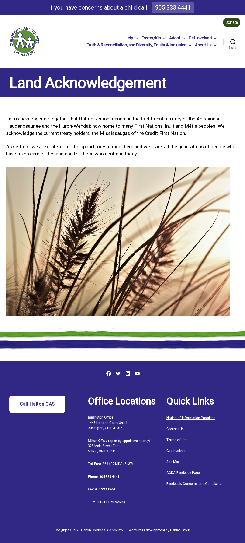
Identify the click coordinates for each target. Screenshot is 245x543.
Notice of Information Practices (190, 418)
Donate (231, 22)
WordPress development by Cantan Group (159, 530)
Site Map (173, 462)
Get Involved (200, 37)
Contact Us (175, 429)
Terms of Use (176, 440)
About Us (203, 44)
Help (128, 37)
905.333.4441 (173, 7)
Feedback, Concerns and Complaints (194, 484)
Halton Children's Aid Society (102, 530)
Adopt (174, 37)
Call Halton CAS (37, 404)
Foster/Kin (151, 37)
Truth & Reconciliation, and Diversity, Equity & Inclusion (136, 44)
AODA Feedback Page (183, 473)
